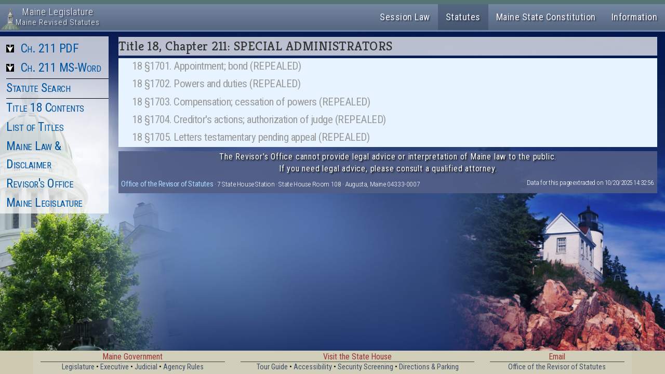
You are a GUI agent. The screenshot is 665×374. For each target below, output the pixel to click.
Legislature (78, 367)
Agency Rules (183, 367)
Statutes (463, 16)
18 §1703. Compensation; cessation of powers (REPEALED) (251, 102)
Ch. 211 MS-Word (61, 67)
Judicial (146, 367)
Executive (114, 367)
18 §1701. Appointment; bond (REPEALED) (216, 66)
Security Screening (365, 367)
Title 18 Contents (45, 107)
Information (634, 16)
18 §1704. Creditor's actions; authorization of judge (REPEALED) (259, 119)
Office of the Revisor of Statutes (167, 184)
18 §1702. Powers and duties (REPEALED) (216, 83)
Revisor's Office (39, 183)
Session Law (405, 16)
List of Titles (34, 126)
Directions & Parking (429, 367)
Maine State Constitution (546, 16)
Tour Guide (272, 367)
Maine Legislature (44, 202)
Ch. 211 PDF (50, 48)
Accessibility (313, 367)
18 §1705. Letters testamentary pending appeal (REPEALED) (250, 137)
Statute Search (38, 88)
